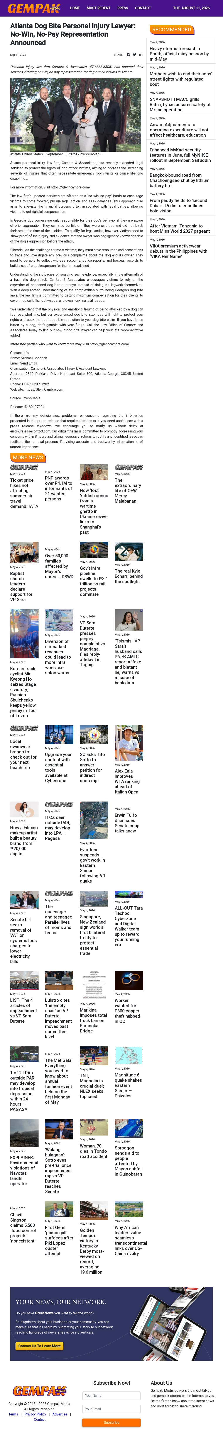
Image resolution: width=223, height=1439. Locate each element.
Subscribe (111, 1422)
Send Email (28, 363)
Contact (40, 1419)
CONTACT (143, 8)
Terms (13, 1414)
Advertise (59, 1414)
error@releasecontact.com (30, 431)
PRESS (122, 8)
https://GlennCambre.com (44, 389)
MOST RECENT (98, 8)
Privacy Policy (35, 1414)
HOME (75, 8)
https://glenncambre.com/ (70, 187)
